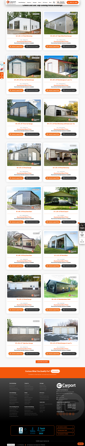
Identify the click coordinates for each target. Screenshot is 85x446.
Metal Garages (42, 385)
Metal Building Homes (29, 411)
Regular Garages (43, 386)
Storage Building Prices (13, 416)
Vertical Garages (43, 389)
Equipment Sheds (28, 399)
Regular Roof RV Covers (44, 396)
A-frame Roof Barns (13, 399)
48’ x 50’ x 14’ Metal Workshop (24, 36)
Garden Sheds (27, 400)
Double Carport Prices (13, 408)
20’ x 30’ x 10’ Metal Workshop (61, 167)
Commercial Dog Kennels (14, 389)
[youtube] (70, 414)
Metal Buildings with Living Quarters (31, 414)
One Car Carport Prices (13, 411)
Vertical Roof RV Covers (44, 399)
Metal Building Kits (12, 385)
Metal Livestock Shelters (14, 402)
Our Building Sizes (65, 430)
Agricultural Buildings (13, 394)
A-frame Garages (43, 388)
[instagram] (73, 414)
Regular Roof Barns (13, 397)
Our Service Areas (65, 427)
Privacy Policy (42, 410)
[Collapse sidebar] (79, 223)
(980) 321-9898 (72, 2)
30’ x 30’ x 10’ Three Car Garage (24, 123)
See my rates (55, 371)
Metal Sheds (27, 394)
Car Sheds (27, 396)
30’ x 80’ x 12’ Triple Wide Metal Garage (61, 36)
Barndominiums (28, 410)
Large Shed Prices (12, 410)
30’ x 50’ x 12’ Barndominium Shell (61, 299)
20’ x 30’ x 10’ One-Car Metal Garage (24, 80)
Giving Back (42, 405)
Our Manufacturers (65, 434)
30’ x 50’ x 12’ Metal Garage (24, 167)
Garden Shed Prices (13, 414)
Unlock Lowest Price (16, 46)
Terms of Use (42, 408)
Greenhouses (12, 403)
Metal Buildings (22, 2)
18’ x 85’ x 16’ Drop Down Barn (24, 211)
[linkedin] (61, 414)
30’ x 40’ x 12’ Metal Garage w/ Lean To (61, 343)
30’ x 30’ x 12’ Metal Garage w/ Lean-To (61, 80)
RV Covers (45, 2)
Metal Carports (27, 385)
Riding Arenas (12, 386)
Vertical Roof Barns (13, 400)
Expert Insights (42, 407)
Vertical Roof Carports (29, 389)
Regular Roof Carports (29, 386)
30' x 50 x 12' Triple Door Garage (24, 343)
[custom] (64, 414)
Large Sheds (27, 403)
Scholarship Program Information (46, 404)
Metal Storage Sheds (29, 397)
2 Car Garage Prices (13, 413)
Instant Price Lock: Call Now (32, 46)
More (50, 2)
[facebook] (58, 414)
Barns (40, 2)
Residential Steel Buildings (30, 408)
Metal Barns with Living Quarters (31, 413)
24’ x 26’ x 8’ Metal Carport (61, 211)
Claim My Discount (11, 444)
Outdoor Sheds (27, 402)
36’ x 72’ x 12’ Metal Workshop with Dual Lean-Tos (61, 123)
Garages (35, 2)
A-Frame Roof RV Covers (44, 397)
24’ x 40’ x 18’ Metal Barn (61, 255)
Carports (29, 2)
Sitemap (41, 411)
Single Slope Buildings (13, 388)
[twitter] (67, 414)
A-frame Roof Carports (29, 388)
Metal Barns (11, 396)
